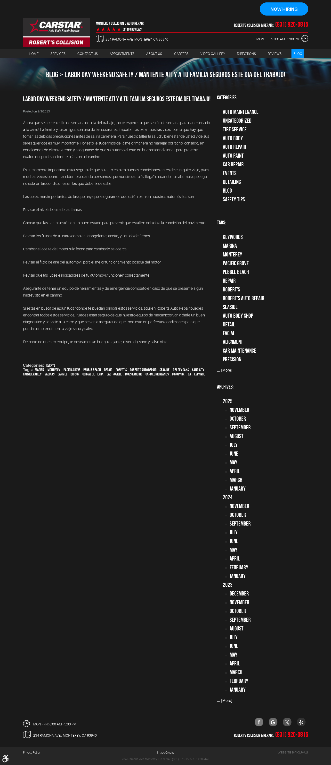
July (234, 445)
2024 (228, 497)
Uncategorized (237, 121)
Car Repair (233, 164)
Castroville (114, 374)
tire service (235, 129)
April (235, 471)
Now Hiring (284, 9)
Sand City (198, 370)
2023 (228, 585)
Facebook (259, 722)
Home (34, 54)
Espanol (199, 374)
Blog (297, 54)
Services (57, 54)
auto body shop (238, 316)
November (239, 410)
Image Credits (165, 753)
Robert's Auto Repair (143, 370)
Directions (246, 54)
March (236, 480)
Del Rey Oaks (181, 370)
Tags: (221, 223)
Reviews (275, 54)
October (238, 419)
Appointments (122, 54)
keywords (233, 237)
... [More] (224, 370)
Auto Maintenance (240, 112)
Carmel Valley (32, 374)
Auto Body (233, 138)
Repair (108, 370)
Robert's (121, 370)
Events (50, 365)
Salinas (50, 374)
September (240, 427)
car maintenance (239, 351)
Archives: (225, 387)
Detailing (232, 182)
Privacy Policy (31, 753)
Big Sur (75, 374)
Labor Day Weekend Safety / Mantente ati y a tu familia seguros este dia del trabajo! (175, 74)
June (234, 453)
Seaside (165, 370)
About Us (154, 54)
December (239, 593)
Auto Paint (233, 156)
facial (229, 333)
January (238, 488)
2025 (228, 401)
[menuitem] (33, 53)
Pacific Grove (72, 370)
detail (229, 325)
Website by (292, 753)
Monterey (54, 370)
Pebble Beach (92, 370)
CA (189, 374)
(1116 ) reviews (132, 29)
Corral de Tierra (93, 374)
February (239, 567)
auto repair (234, 147)
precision (232, 360)
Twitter (287, 722)
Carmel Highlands (157, 374)
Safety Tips (234, 199)
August (236, 436)
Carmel (62, 374)
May (233, 462)
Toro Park (178, 374)
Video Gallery (212, 54)
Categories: (227, 97)
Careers (181, 54)
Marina (39, 370)
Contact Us (87, 54)
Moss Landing (133, 374)
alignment (233, 342)
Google (273, 722)
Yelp (301, 722)
